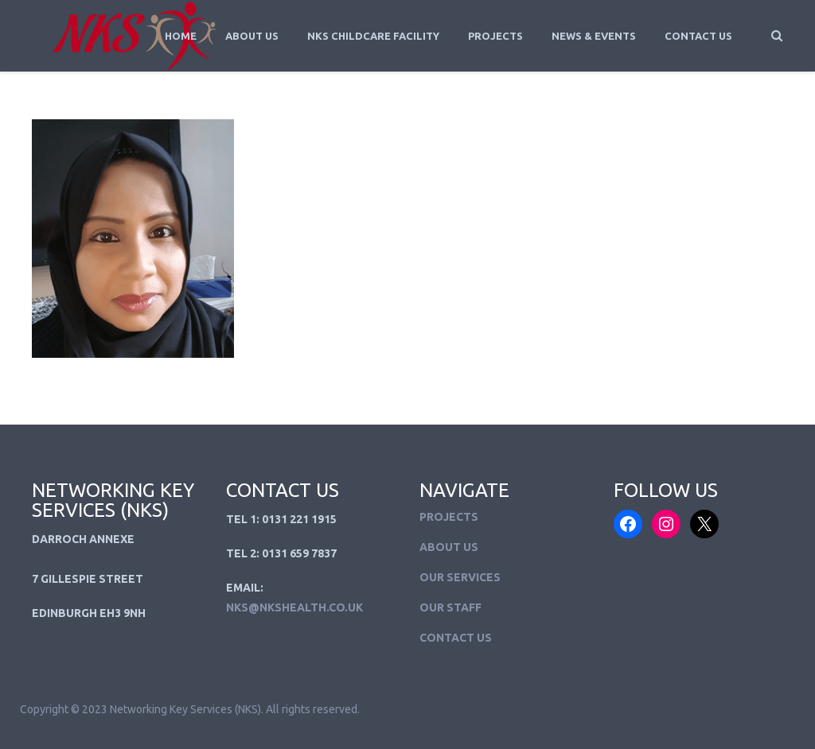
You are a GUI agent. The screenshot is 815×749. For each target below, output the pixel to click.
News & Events (594, 35)
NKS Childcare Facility (373, 35)
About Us (252, 35)
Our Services (460, 577)
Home (181, 35)
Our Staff (450, 607)
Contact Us (698, 35)
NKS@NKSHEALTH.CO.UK (294, 607)
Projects (495, 35)
